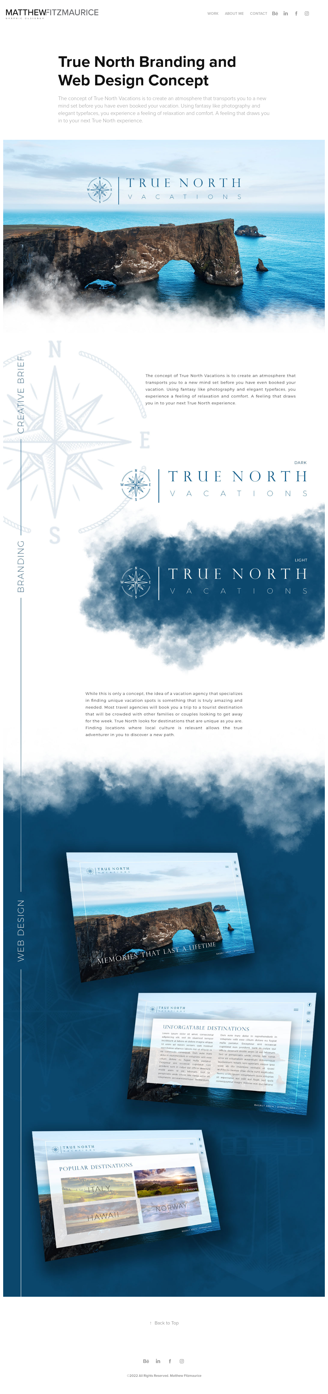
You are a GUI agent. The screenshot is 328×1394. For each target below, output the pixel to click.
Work (213, 13)
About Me (234, 13)
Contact (258, 13)
